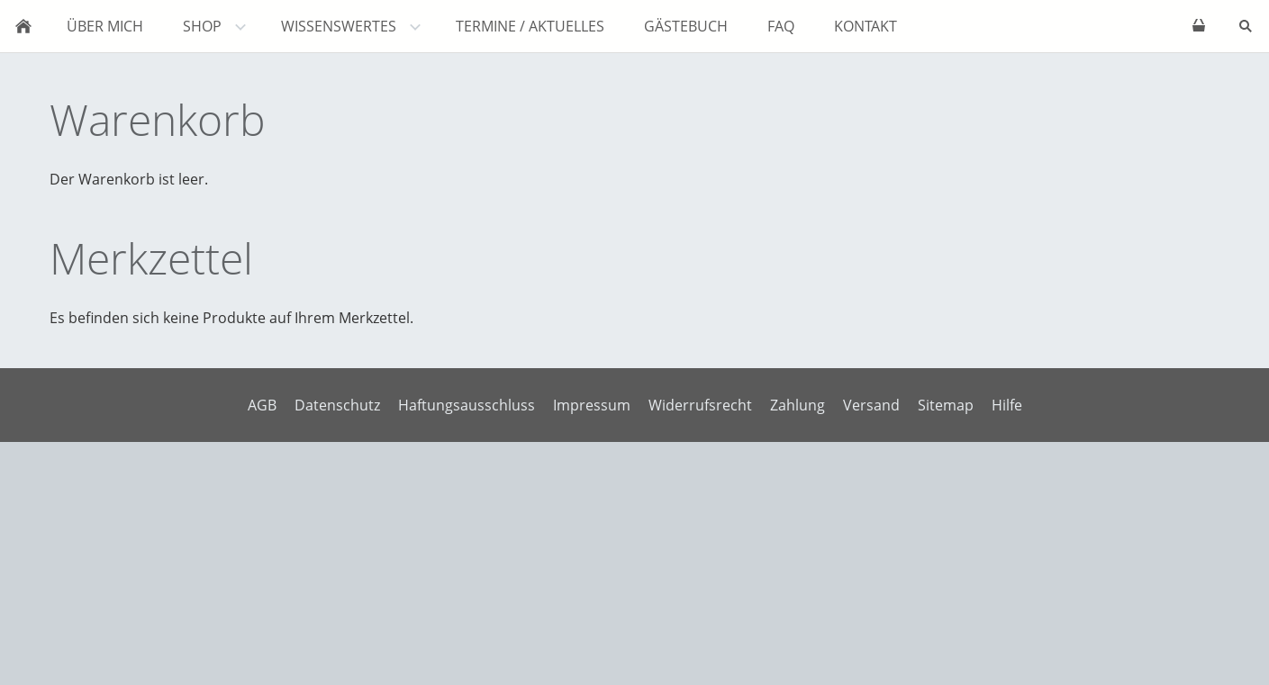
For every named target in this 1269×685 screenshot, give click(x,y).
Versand (871, 405)
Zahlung (797, 405)
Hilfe (1007, 405)
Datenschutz (337, 405)
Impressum (591, 405)
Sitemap (946, 405)
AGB (262, 405)
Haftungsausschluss (466, 405)
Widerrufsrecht (700, 405)
